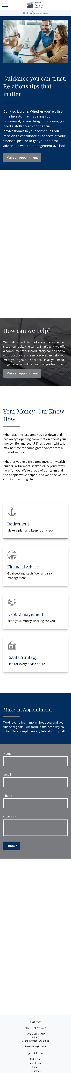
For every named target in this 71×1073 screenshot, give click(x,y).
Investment (36, 1063)
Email (7, 775)
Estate (35, 1067)
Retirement (35, 1059)
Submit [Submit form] (12, 846)
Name (7, 753)
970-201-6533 (39, 1028)
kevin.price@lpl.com (35, 1046)
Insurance (35, 1071)
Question (9, 817)
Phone (7, 796)
